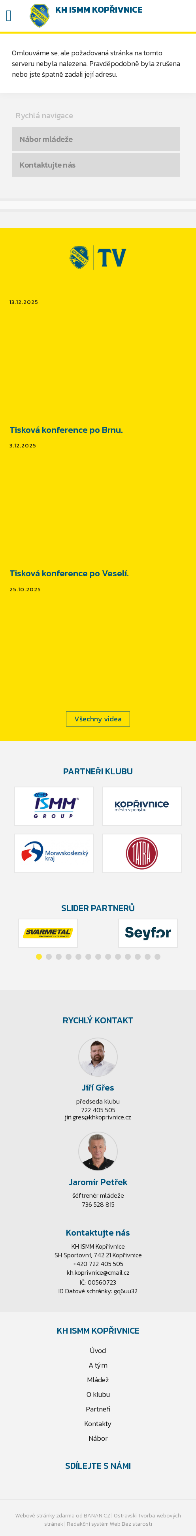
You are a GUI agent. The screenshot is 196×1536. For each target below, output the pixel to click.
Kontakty (98, 1423)
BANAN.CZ (97, 1515)
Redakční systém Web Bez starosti (109, 1524)
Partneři (98, 1409)
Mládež (98, 1379)
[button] (39, 957)
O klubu (98, 1394)
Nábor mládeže (46, 139)
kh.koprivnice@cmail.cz (98, 1272)
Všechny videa (98, 718)
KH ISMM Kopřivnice (98, 9)
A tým (98, 1365)
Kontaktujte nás (47, 165)
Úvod (98, 1350)
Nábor (98, 1438)
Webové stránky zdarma (45, 1515)
